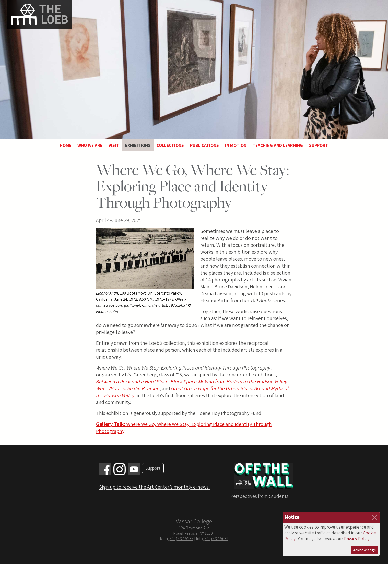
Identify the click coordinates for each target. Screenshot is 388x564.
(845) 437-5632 (216, 539)
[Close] (374, 517)
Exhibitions (137, 145)
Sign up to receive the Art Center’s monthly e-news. (154, 487)
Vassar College (194, 521)
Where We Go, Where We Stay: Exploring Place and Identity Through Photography (184, 428)
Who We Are (89, 145)
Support (318, 145)
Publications (204, 145)
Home (65, 145)
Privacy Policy (356, 539)
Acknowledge (364, 550)
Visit (114, 145)
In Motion (235, 145)
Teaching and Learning (278, 145)
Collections (170, 145)
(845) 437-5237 (181, 539)
